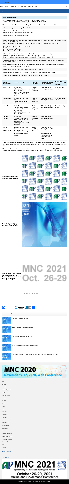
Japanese (4, 400)
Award (3, 444)
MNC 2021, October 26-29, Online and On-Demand (33, 481)
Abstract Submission (7, 433)
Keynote (4, 409)
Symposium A (5, 414)
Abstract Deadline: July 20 (20, 318)
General (4, 384)
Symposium (4, 411)
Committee (4, 398)
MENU (7, 2)
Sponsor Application (6, 389)
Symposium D (5, 422)
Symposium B (5, 417)
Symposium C (5, 420)
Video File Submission (7, 436)
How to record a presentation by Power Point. (18, 32)
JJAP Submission (6, 442)
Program (4, 447)
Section (3, 403)
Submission (4, 431)
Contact (3, 392)
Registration (5, 428)
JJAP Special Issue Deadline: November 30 (25, 345)
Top (3, 381)
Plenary (3, 406)
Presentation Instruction (7, 439)
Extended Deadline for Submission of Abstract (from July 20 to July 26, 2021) (35, 354)
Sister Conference (6, 395)
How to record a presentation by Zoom (16, 35)
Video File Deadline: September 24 (22, 327)
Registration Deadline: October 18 (22, 336)
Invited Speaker (5, 425)
